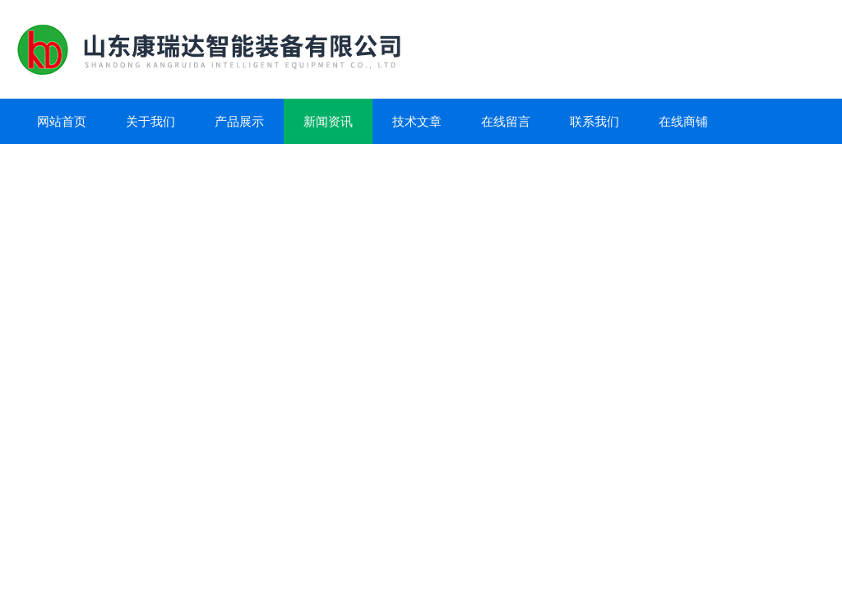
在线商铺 (683, 121)
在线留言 (505, 121)
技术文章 (417, 121)
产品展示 (239, 121)
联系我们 (594, 121)
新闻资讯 (328, 121)
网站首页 (61, 121)
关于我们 (150, 121)
